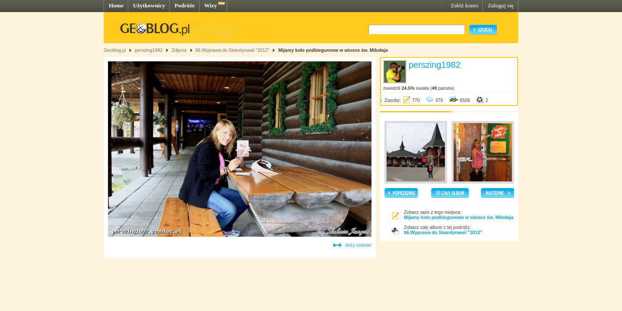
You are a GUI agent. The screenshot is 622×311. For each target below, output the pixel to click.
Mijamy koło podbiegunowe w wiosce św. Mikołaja (333, 50)
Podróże (185, 5)
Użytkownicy (149, 5)
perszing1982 (148, 50)
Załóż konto (464, 5)
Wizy (210, 5)
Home (116, 5)
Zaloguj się (501, 5)
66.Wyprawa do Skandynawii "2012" (232, 50)
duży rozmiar (358, 245)
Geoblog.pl (115, 50)
